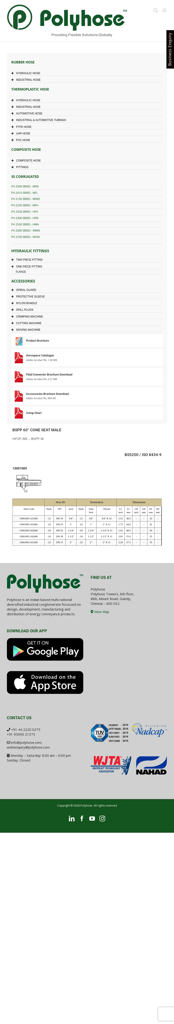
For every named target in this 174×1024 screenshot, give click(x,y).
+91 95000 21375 (21, 734)
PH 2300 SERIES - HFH (24, 212)
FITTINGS (21, 167)
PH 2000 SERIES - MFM (25, 186)
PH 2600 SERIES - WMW (25, 230)
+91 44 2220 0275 (25, 729)
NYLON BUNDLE (25, 303)
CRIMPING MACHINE (28, 316)
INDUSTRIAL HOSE (27, 79)
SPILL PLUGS (23, 309)
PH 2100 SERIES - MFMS (25, 199)
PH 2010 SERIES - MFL (24, 193)
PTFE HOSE (22, 127)
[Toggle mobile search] (155, 10)
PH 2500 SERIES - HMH (25, 224)
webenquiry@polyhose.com (28, 747)
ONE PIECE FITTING (28, 266)
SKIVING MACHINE (27, 329)
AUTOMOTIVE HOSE (28, 113)
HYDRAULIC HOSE (27, 73)
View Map (100, 611)
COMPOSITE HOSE (27, 160)
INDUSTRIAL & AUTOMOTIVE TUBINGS (40, 120)
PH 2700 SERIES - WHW (25, 237)
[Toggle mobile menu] (164, 10)
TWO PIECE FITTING (28, 259)
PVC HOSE (22, 140)
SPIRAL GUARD (25, 290)
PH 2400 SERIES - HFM (24, 218)
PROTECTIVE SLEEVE (29, 296)
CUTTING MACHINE (27, 323)
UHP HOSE (22, 133)
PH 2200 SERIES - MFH (24, 205)
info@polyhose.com (26, 742)
